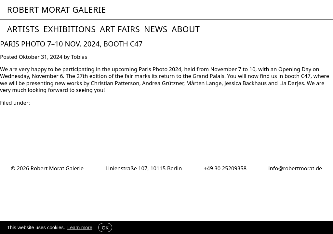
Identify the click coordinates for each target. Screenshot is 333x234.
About (186, 28)
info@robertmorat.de (295, 168)
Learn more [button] (79, 227)
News (155, 28)
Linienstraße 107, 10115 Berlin (143, 168)
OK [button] (105, 227)
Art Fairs (120, 28)
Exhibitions (69, 28)
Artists (23, 28)
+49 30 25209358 (225, 168)
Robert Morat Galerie (56, 10)
